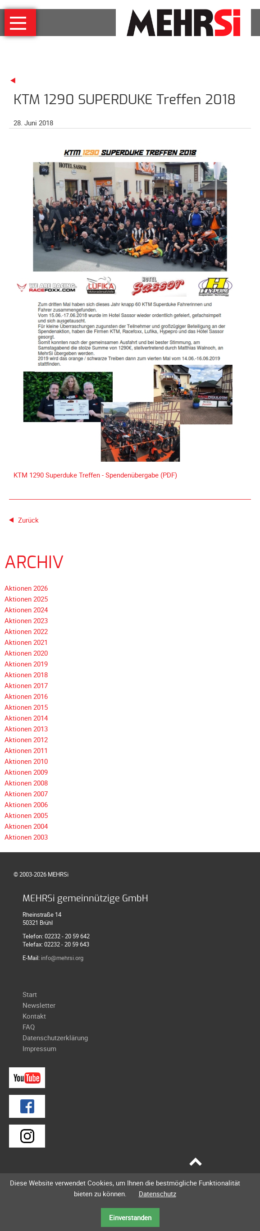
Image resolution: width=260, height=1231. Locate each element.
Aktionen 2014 (26, 717)
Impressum (39, 1048)
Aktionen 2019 (26, 663)
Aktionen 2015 (26, 707)
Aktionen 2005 (26, 815)
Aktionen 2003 (26, 836)
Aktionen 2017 (26, 685)
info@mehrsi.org (62, 958)
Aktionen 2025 (26, 598)
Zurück (28, 519)
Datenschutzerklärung (55, 1037)
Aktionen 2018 (26, 674)
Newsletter (39, 1005)
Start (30, 994)
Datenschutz (157, 1193)
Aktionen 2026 (26, 588)
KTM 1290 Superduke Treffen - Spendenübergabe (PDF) (95, 474)
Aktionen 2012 (26, 739)
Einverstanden (130, 1217)
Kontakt (34, 1015)
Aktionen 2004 (26, 826)
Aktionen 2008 (26, 782)
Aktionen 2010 (26, 761)
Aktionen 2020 (26, 652)
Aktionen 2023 (26, 620)
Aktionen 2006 (26, 804)
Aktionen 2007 (26, 793)
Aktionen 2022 (26, 631)
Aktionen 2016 (26, 696)
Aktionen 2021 (26, 642)
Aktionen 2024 (26, 609)
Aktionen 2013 (26, 728)
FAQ (29, 1026)
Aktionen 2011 (26, 750)
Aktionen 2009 (26, 771)
